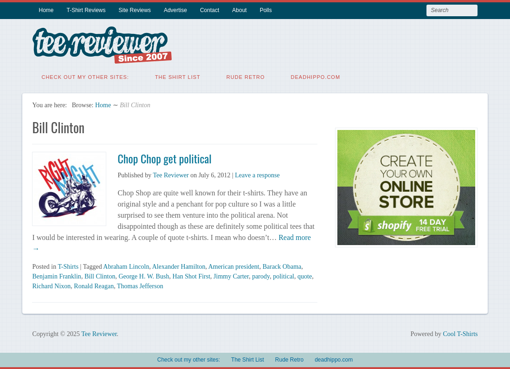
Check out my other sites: (85, 76)
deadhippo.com (316, 76)
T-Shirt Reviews (86, 10)
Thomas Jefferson (140, 285)
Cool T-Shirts (460, 333)
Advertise (175, 10)
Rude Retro (245, 76)
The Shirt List (177, 76)
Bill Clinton (100, 275)
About (239, 10)
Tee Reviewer (170, 174)
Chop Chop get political (164, 157)
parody (261, 275)
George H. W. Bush (143, 275)
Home (46, 10)
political (283, 275)
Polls (266, 10)
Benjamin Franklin (56, 275)
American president (233, 266)
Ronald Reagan (94, 285)
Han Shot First (191, 275)
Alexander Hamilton (179, 266)
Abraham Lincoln (126, 266)
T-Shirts (68, 266)
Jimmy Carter (231, 275)
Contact (209, 10)
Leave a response (257, 174)
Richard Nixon (51, 285)
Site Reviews (135, 10)
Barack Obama (282, 266)
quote (304, 275)
